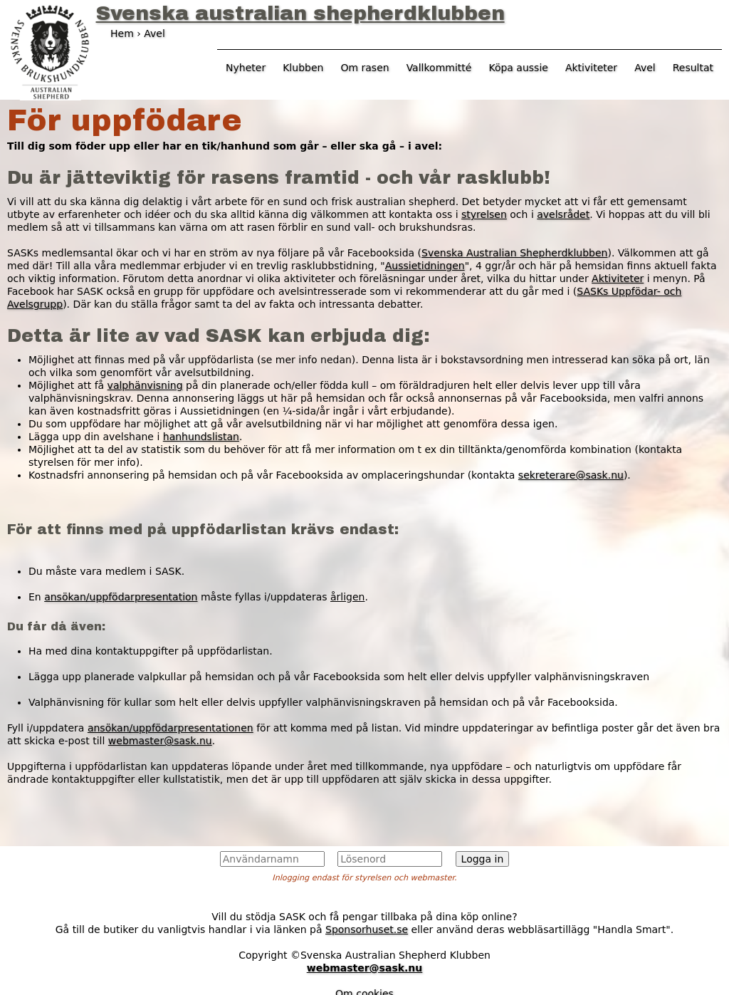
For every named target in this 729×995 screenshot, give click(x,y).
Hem (122, 33)
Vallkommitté (439, 67)
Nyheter (246, 67)
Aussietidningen (425, 265)
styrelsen (484, 214)
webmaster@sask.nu (160, 740)
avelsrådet (563, 214)
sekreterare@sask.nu (571, 475)
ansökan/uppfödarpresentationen (170, 728)
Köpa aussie (518, 67)
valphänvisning (145, 385)
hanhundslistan (201, 436)
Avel (645, 67)
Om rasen (364, 67)
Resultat (693, 67)
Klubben (303, 67)
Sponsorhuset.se (366, 929)
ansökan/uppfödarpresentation (120, 597)
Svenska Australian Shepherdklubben (514, 253)
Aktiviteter (618, 278)
